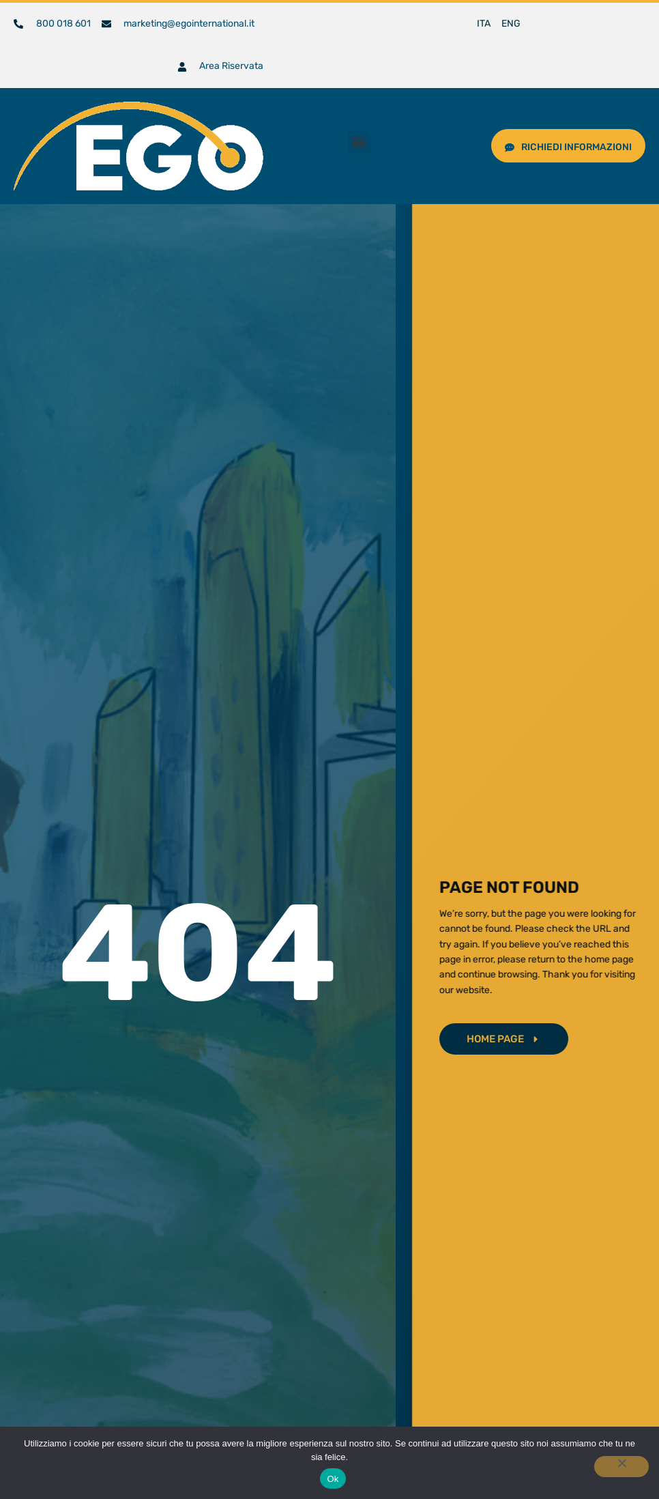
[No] (621, 1466)
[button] (359, 142)
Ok (332, 1479)
